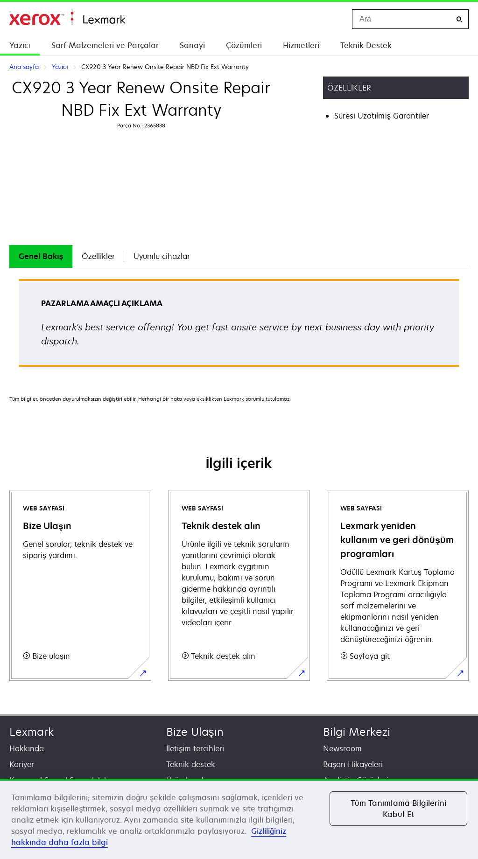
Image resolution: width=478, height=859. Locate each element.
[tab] (40, 256)
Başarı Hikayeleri (353, 764)
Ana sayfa (67, 17)
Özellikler (98, 256)
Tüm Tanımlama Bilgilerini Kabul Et (398, 808)
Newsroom (342, 748)
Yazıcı (19, 45)
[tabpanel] (239, 326)
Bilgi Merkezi (356, 732)
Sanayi (192, 45)
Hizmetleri (301, 45)
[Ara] (459, 19)
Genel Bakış (41, 256)
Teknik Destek (366, 45)
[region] (239, 819)
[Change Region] (335, 19)
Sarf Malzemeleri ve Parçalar (105, 45)
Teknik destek (190, 764)
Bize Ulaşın (195, 732)
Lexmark (31, 732)
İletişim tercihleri (195, 748)
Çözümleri (244, 45)
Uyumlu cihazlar (162, 256)
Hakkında (26, 748)
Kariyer (21, 764)
